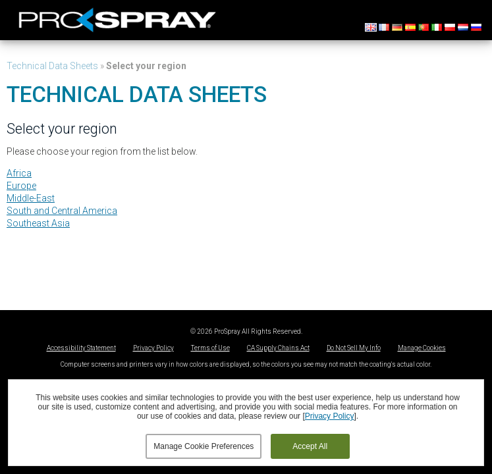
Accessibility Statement (81, 348)
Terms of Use (210, 348)
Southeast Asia (38, 223)
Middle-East (31, 198)
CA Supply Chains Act (278, 348)
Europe (21, 185)
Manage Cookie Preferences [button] (203, 446)
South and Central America (62, 210)
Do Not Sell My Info (354, 348)
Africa (19, 173)
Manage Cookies (422, 348)
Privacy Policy (153, 348)
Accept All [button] (309, 446)
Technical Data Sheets (52, 66)
